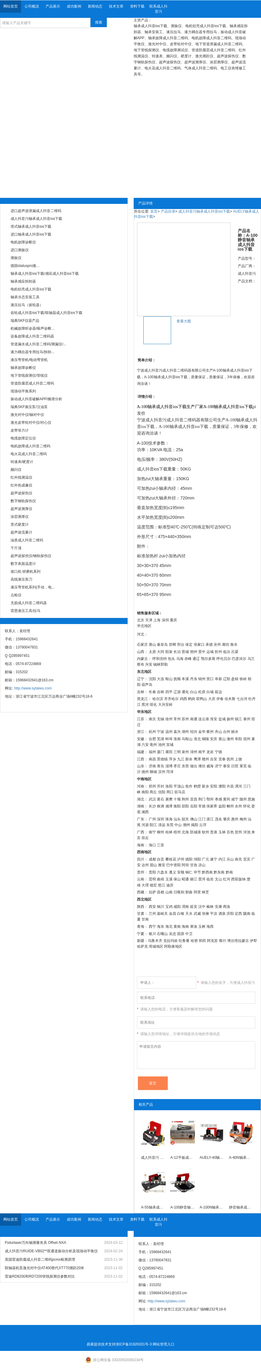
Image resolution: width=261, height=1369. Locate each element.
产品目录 (168, 211)
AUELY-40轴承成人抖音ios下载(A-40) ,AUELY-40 (212, 1157)
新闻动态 (95, 6)
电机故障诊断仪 (23, 242)
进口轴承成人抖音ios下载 (31, 234)
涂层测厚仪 (20, 517)
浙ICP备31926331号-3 (134, 1344)
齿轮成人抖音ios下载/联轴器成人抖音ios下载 (46, 313)
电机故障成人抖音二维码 (30, 446)
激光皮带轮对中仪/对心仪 (31, 422)
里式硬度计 (20, 524)
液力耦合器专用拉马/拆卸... (32, 352)
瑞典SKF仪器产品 (25, 320)
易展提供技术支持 (101, 1344)
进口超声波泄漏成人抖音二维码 (36, 211)
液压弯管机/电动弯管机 (29, 360)
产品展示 (53, 6)
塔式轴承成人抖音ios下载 (31, 226)
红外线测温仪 (21, 477)
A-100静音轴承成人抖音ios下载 (182, 1207)
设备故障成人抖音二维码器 (32, 336)
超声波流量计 (21, 532)
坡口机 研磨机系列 (25, 571)
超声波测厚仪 (21, 509)
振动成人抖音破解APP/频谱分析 (36, 399)
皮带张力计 (20, 430)
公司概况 (31, 6)
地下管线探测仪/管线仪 (29, 375)
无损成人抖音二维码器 (29, 603)
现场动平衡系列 (23, 391)
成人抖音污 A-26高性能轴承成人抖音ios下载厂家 (153, 1157)
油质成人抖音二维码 (27, 540)
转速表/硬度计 (22, 462)
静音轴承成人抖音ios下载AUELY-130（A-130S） (241, 1207)
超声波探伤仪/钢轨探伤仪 (31, 556)
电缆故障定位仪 (23, 438)
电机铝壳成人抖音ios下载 (31, 289)
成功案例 (74, 6)
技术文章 (116, 6)
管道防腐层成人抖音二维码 (32, 383)
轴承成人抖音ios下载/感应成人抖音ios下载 (45, 273)
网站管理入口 (163, 1344)
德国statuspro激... (25, 266)
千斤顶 (16, 548)
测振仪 (16, 258)
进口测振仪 (20, 250)
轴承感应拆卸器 (23, 281)
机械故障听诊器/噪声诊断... (32, 328)
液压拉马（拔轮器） (27, 305)
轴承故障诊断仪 (23, 368)
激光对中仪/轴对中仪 (27, 415)
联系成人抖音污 (158, 9)
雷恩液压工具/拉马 (25, 611)
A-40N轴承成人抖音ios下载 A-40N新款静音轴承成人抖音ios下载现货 (241, 1157)
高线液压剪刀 (21, 579)
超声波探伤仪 (21, 493)
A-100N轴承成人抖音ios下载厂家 (212, 1207)
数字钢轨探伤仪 (23, 501)
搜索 (98, 22)
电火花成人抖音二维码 (29, 454)
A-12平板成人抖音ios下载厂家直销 (182, 1157)
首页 (154, 211)
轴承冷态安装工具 (25, 297)
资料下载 (137, 6)
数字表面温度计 (23, 564)
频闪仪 (16, 469)
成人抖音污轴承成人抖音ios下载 (36, 219)
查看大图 (184, 321)
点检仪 (16, 595)
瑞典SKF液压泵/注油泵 (29, 407)
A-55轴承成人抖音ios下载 (153, 1207)
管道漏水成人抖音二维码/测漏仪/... (38, 344)
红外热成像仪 (21, 485)
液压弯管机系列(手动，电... (33, 587)
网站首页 (10, 6)
